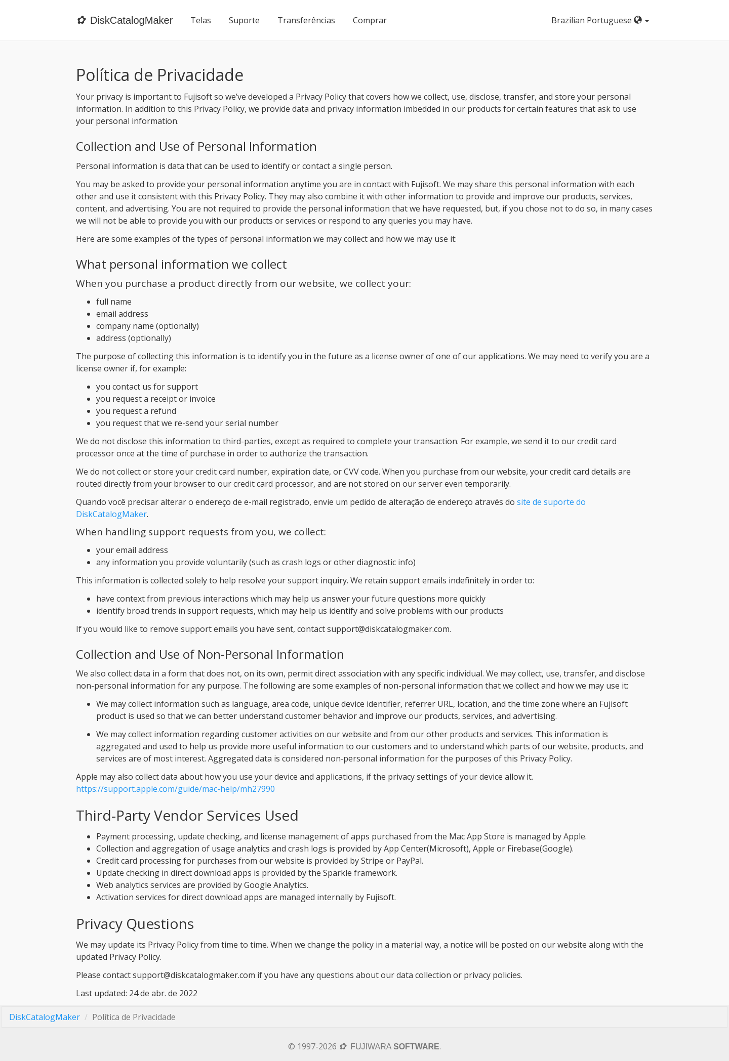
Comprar (370, 20)
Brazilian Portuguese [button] (602, 20)
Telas (200, 20)
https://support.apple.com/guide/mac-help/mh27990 (175, 788)
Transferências (306, 20)
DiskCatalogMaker (44, 1017)
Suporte (244, 20)
